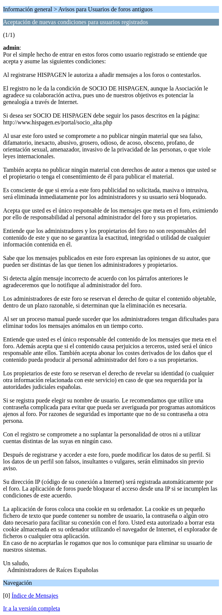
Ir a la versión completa (31, 608)
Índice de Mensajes (35, 595)
